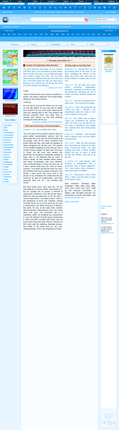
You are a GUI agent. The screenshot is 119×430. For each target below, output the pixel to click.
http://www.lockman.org (74, 197)
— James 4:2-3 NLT (54, 88)
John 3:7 (68, 101)
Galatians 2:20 (29, 129)
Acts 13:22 (69, 143)
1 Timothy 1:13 (71, 161)
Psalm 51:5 (70, 134)
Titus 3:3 (68, 85)
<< (47, 61)
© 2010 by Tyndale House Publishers (47, 122)
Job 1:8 (68, 118)
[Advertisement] (108, 163)
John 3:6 (68, 175)
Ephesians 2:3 (71, 69)
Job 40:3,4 (69, 107)
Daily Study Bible (72, 202)
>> (71, 61)
